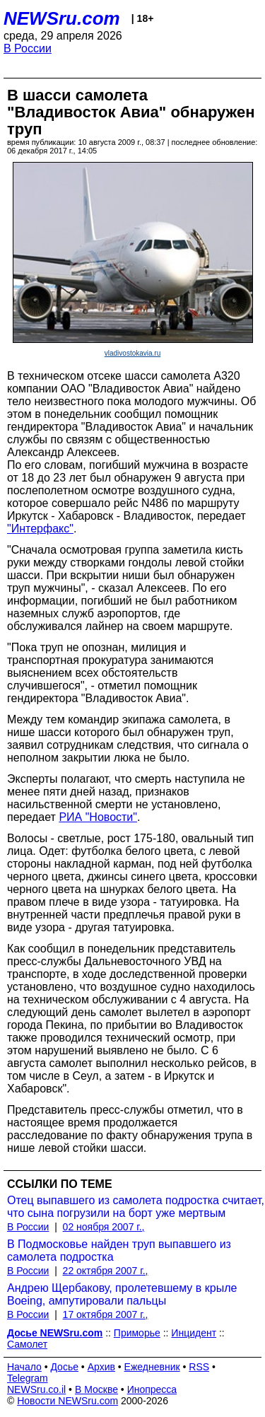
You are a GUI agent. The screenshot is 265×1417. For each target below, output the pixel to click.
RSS (199, 1366)
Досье (64, 1366)
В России (28, 48)
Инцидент (193, 1333)
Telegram (27, 1378)
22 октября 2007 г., (105, 1270)
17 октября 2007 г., (105, 1314)
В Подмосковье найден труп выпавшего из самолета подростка (119, 1250)
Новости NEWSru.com (67, 1400)
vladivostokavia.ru (132, 353)
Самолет (27, 1344)
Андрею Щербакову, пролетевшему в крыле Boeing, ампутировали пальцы (122, 1294)
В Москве (96, 1389)
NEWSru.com (62, 18)
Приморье (137, 1333)
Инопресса (152, 1389)
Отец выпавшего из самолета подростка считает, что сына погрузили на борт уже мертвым (135, 1206)
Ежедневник (152, 1366)
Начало (24, 1366)
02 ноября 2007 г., (104, 1226)
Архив (101, 1366)
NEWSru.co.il (36, 1389)
